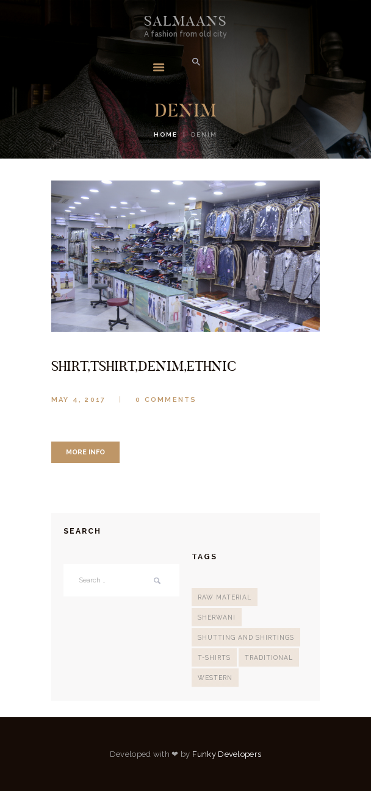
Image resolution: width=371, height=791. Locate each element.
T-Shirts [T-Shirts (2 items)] (214, 657)
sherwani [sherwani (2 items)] (217, 617)
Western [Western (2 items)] (215, 677)
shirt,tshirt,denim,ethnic (143, 366)
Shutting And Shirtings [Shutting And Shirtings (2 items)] (246, 637)
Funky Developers (227, 754)
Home (166, 134)
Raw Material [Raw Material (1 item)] (224, 597)
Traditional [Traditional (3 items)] (269, 657)
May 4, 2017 (78, 400)
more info (85, 452)
